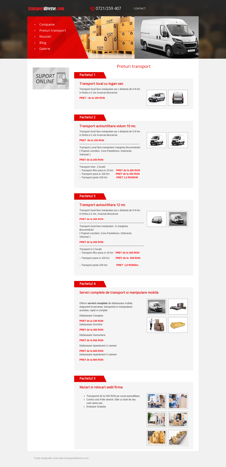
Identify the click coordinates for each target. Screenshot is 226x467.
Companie (47, 24)
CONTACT (140, 8)
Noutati (45, 36)
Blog (42, 42)
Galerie (44, 48)
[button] (89, 37)
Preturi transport (52, 30)
